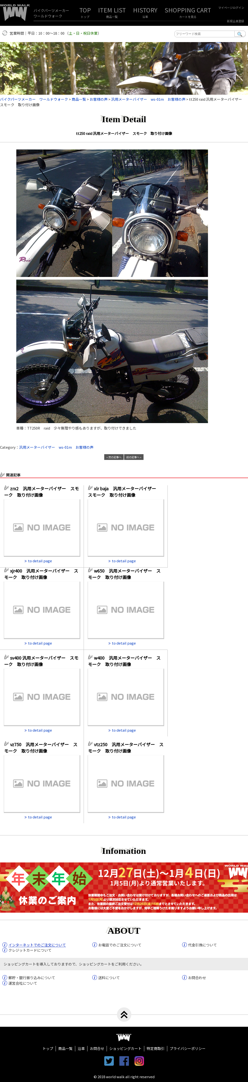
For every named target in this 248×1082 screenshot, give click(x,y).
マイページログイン (231, 8)
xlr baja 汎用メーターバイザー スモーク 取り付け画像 (124, 491)
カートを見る (187, 17)
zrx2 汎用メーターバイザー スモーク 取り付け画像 (41, 491)
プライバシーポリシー (188, 1048)
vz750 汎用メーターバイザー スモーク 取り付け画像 (40, 747)
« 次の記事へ (113, 457)
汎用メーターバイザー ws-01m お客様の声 (56, 447)
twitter (109, 1061)
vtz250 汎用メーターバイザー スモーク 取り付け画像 (125, 747)
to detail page (40, 560)
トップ (85, 17)
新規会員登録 (235, 21)
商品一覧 (112, 17)
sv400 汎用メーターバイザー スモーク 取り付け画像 (41, 661)
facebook (124, 1061)
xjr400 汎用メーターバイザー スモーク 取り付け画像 (41, 574)
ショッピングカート (125, 1048)
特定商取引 (156, 1048)
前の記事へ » (133, 457)
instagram (139, 1061)
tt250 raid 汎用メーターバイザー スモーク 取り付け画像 (124, 133)
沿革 (145, 17)
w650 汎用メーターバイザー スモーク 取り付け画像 (124, 574)
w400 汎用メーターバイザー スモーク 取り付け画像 (124, 661)
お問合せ (97, 1048)
